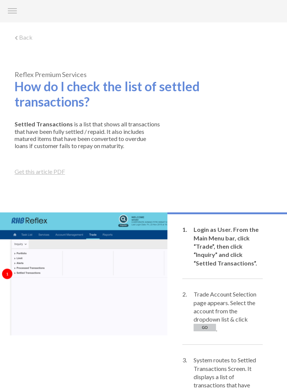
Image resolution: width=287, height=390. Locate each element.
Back (24, 37)
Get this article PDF (40, 171)
